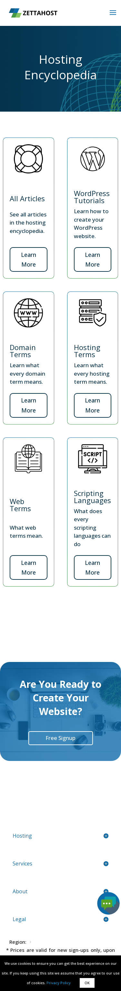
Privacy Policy (58, 982)
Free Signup (60, 738)
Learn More (28, 260)
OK (87, 982)
